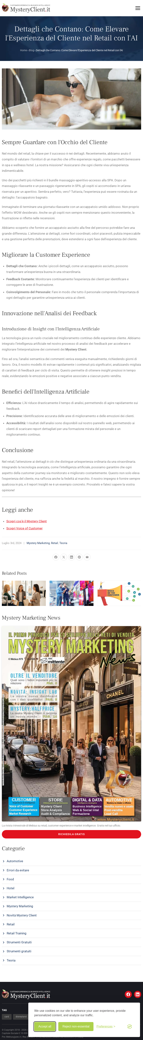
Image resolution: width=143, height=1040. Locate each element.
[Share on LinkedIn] (71, 557)
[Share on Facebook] (56, 557)
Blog (31, 50)
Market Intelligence (20, 897)
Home (23, 50)
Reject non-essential (75, 1026)
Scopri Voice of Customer (24, 528)
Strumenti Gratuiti (19, 942)
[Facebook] (128, 994)
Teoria (63, 543)
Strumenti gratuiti (19, 951)
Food (10, 879)
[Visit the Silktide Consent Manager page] (129, 1026)
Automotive (15, 861)
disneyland (21, 1016)
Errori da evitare (18, 870)
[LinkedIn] (137, 994)
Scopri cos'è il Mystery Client (26, 521)
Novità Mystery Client (22, 915)
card (6, 1016)
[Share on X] (63, 557)
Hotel (10, 888)
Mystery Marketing (38, 543)
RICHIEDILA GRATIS (71, 834)
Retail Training (16, 933)
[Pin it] (79, 557)
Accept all (44, 1026)
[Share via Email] (87, 557)
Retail (54, 543)
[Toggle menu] (137, 8)
